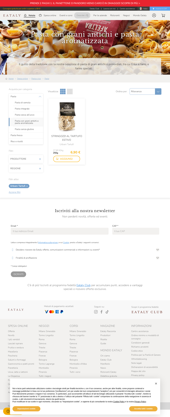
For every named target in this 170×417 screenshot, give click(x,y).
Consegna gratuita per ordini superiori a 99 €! (22, 8)
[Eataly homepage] (12, 15)
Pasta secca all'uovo (24, 115)
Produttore (26, 158)
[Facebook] (101, 312)
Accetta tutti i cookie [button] (143, 409)
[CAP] (135, 231)
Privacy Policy (140, 402)
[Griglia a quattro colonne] (70, 91)
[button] (154, 15)
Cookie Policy (119, 402)
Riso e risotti (17, 141)
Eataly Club (83, 285)
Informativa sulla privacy (48, 242)
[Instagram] (96, 312)
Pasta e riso (36, 78)
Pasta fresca (16, 135)
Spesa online (22, 78)
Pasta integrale (22, 109)
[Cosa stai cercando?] (82, 15)
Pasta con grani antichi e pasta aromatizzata (26, 122)
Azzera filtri (14, 192)
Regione (26, 168)
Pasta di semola (22, 103)
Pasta (47, 78)
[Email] (59, 231)
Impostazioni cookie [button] (27, 409)
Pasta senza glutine (24, 129)
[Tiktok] (107, 312)
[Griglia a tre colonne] (63, 91)
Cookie (66, 242)
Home (11, 78)
